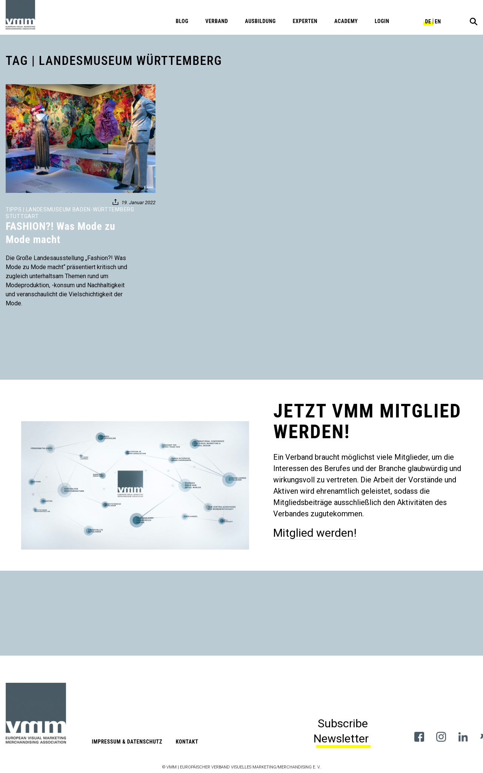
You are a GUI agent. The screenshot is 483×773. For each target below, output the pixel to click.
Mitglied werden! (315, 532)
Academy (346, 21)
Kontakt (187, 742)
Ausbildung (260, 21)
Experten (305, 21)
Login (382, 21)
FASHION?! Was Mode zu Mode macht (60, 233)
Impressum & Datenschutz (127, 742)
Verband (216, 21)
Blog (182, 21)
